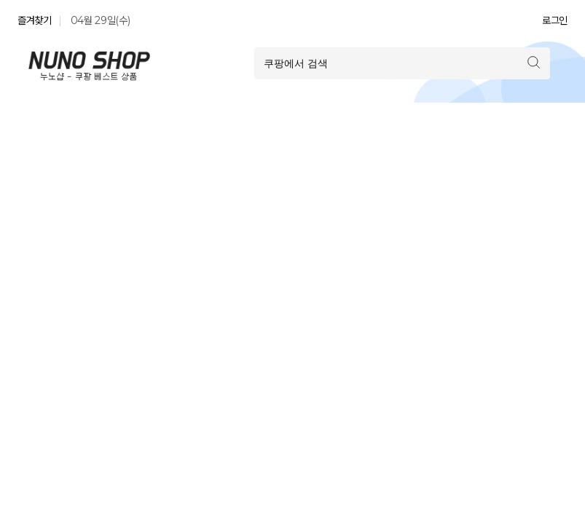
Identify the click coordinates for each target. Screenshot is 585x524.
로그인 (555, 20)
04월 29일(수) (100, 20)
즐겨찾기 (34, 20)
